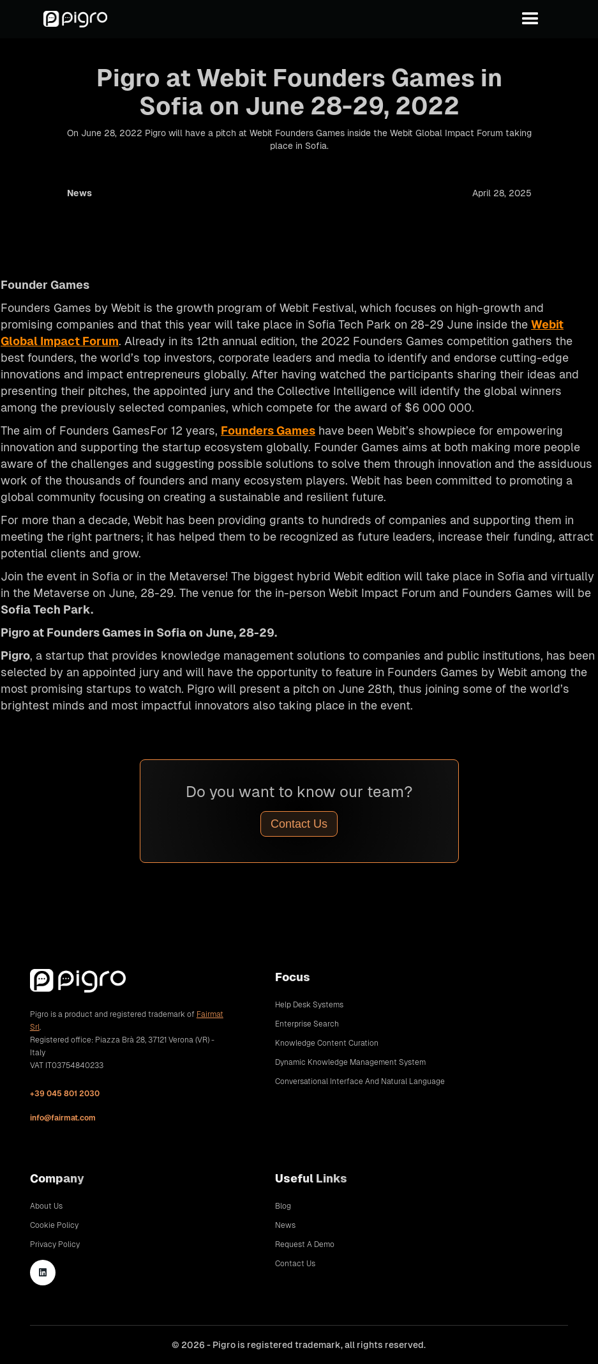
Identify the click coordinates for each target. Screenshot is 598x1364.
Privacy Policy (55, 1244)
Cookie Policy (54, 1225)
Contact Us (299, 824)
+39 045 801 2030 (65, 1093)
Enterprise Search (307, 1024)
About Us (46, 1206)
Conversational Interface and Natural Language (360, 1081)
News (285, 1225)
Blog (283, 1206)
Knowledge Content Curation (326, 1043)
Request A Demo (304, 1244)
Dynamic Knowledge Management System (350, 1062)
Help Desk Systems (309, 1005)
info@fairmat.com (63, 1117)
